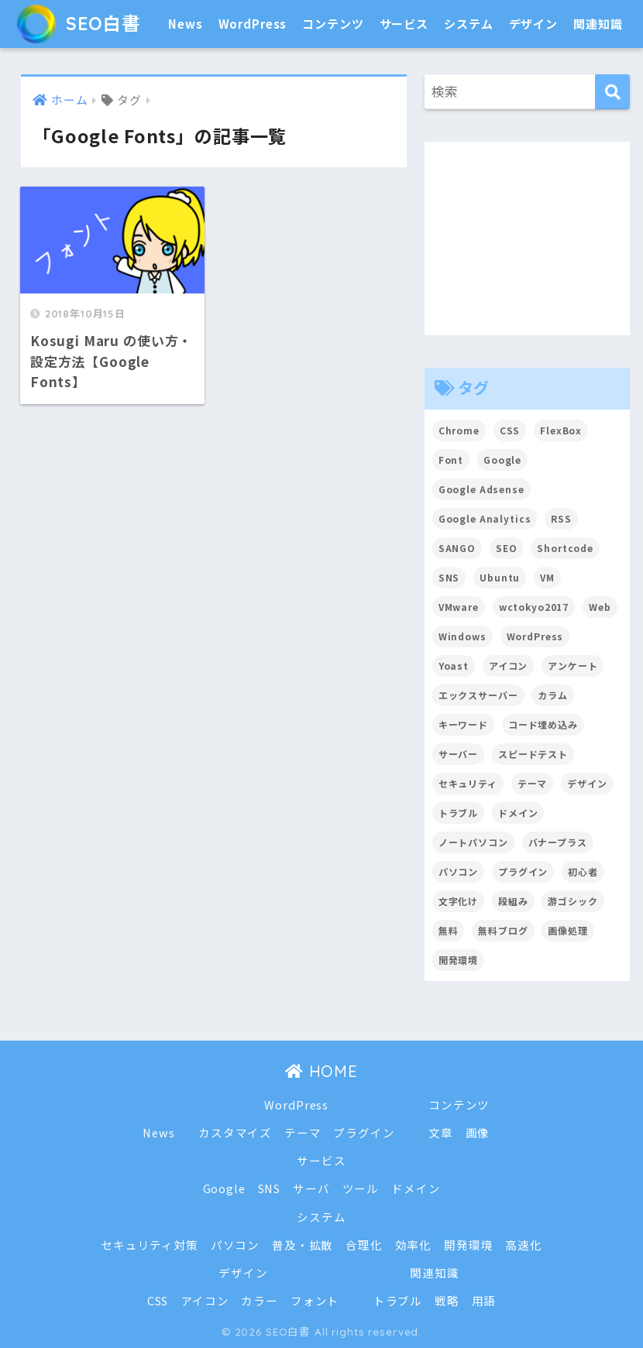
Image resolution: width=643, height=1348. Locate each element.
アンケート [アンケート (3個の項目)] (572, 665)
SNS (269, 1188)
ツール (361, 1188)
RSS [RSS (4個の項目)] (561, 518)
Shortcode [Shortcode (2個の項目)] (565, 547)
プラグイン (363, 1132)
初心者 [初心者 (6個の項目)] (583, 871)
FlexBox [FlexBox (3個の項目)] (561, 430)
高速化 (523, 1245)
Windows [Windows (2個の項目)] (462, 636)
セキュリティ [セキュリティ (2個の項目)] (467, 783)
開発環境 (468, 1245)
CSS (158, 1300)
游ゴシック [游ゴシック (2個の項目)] (572, 900)
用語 (484, 1300)
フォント (315, 1300)
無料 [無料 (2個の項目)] (448, 930)
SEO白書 (78, 23)
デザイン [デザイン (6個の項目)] (587, 783)
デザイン (533, 23)
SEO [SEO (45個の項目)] (506, 547)
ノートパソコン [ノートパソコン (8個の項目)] (473, 842)
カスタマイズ (235, 1132)
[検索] (612, 91)
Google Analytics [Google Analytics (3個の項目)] (484, 518)
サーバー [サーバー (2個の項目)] (458, 753)
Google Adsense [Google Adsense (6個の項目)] (481, 489)
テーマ (303, 1132)
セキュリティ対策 (149, 1245)
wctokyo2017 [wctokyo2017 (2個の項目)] (534, 606)
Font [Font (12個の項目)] (450, 459)
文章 (440, 1132)
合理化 (364, 1245)
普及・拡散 (302, 1245)
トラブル (397, 1300)
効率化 (413, 1245)
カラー (259, 1300)
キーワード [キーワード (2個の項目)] (463, 724)
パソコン (235, 1245)
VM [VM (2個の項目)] (547, 577)
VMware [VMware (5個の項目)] (458, 606)
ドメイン (415, 1188)
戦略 (447, 1300)
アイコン (205, 1300)
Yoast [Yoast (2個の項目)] (453, 665)
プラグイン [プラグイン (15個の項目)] (523, 871)
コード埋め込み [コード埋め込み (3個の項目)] (543, 724)
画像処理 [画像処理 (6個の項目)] (567, 930)
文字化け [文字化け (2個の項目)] (458, 900)
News (185, 23)
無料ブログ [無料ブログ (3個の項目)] (503, 930)
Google (224, 1188)
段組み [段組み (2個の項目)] (513, 900)
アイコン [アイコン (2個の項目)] (508, 665)
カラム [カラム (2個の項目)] (553, 694)
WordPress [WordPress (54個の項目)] (535, 636)
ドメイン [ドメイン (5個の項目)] (518, 812)
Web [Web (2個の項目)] (600, 606)
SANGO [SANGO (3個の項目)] (457, 547)
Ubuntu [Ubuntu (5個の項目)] (500, 577)
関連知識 (597, 23)
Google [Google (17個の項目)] (502, 459)
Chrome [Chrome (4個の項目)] (459, 430)
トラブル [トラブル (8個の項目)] (458, 812)
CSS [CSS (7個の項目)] (510, 430)
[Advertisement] (528, 238)
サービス (404, 23)
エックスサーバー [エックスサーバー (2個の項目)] (478, 694)
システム (468, 23)
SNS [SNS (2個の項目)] (449, 577)
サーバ (311, 1188)
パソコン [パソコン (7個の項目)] (458, 871)
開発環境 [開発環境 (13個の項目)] (458, 959)
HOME (321, 1071)
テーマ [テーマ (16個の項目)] (532, 783)
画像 (478, 1132)
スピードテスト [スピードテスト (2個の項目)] (533, 753)
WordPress (252, 23)
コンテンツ (332, 23)
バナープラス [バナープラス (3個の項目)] (557, 842)
